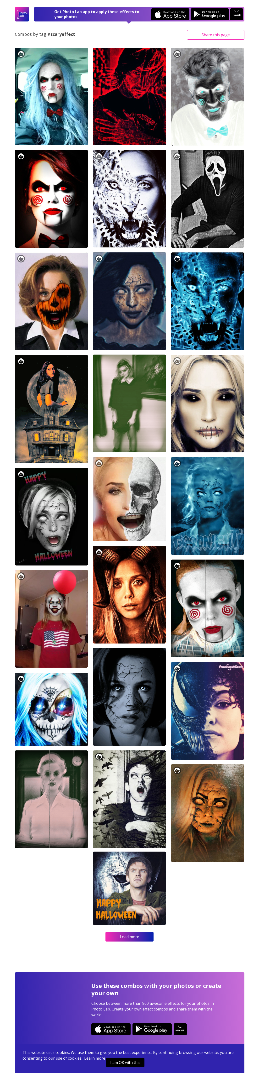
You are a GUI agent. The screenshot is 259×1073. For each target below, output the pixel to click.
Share (216, 34)
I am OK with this (125, 1062)
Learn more (94, 1058)
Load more (129, 936)
